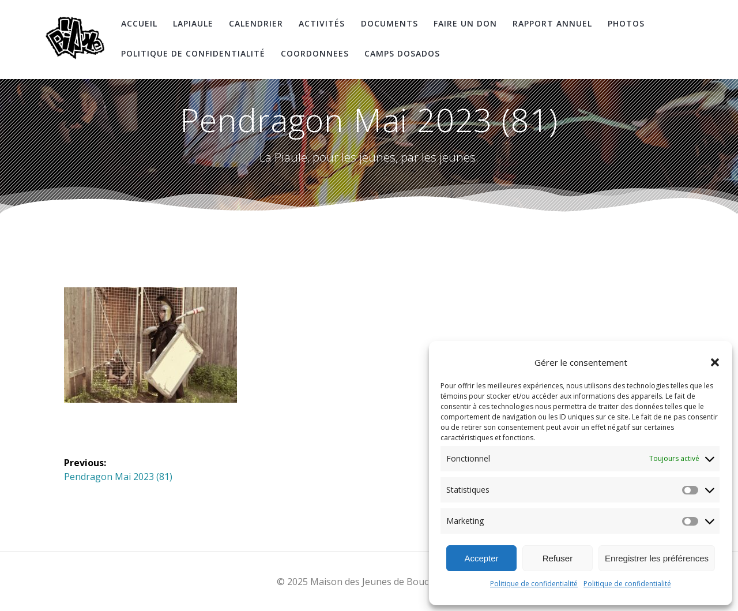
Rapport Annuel (552, 23)
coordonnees (315, 53)
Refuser (558, 558)
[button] (715, 362)
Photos (626, 23)
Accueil (139, 23)
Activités (322, 23)
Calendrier (256, 23)
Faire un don (465, 23)
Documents (389, 23)
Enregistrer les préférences (657, 558)
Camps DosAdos (402, 53)
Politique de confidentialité (534, 583)
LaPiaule (193, 23)
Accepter (481, 558)
